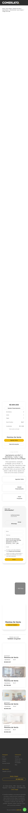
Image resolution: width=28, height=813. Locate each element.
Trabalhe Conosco (6, 771)
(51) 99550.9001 (14, 779)
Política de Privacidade (18, 761)
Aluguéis (4, 759)
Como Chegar (14, 789)
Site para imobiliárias (14, 809)
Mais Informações (14, 444)
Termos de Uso (18, 759)
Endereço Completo (12, 624)
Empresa (17, 756)
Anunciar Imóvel (6, 763)
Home (3, 756)
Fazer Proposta (13, 497)
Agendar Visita (14, 440)
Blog (16, 764)
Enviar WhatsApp (14, 522)
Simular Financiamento (14, 408)
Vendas (4, 761)
